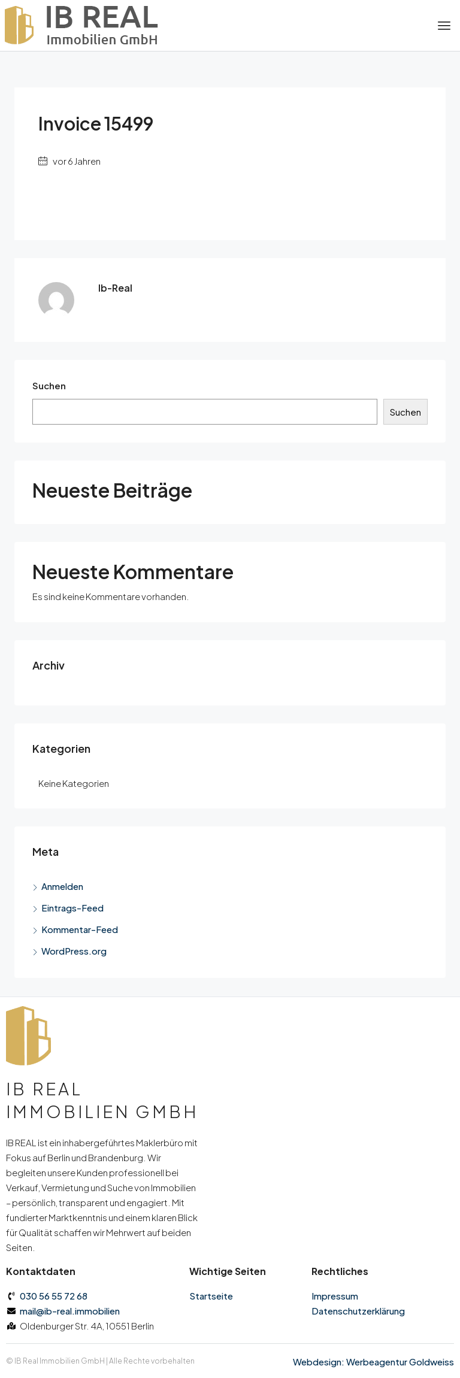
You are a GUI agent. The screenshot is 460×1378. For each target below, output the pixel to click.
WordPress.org (74, 950)
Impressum (334, 1295)
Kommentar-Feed (79, 929)
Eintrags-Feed (72, 907)
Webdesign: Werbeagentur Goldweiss (373, 1361)
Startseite (211, 1295)
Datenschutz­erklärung (358, 1310)
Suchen (49, 385)
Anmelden (62, 886)
